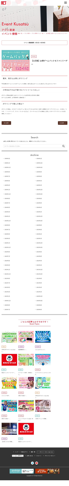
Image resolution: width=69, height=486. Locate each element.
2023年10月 (40, 220)
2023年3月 (7, 238)
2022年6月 (39, 256)
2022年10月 (40, 247)
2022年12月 (40, 243)
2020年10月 (40, 300)
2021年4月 (39, 287)
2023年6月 (39, 229)
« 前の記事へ (6, 123)
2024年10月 (40, 194)
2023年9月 (7, 225)
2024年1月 (7, 216)
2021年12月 (40, 269)
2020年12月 (40, 296)
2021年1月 (7, 296)
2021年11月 (8, 274)
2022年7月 (7, 256)
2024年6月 (39, 203)
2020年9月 (7, 305)
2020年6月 (39, 309)
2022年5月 (7, 260)
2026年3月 (7, 158)
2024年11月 (8, 194)
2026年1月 (7, 163)
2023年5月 (7, 234)
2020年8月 (39, 305)
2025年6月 (39, 176)
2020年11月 (8, 300)
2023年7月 (7, 229)
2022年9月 (7, 251)
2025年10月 (40, 167)
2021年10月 (40, 274)
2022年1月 (7, 269)
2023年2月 (39, 238)
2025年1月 (7, 189)
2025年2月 (39, 185)
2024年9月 (7, 198)
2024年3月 (7, 212)
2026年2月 (39, 158)
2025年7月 (7, 176)
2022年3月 (7, 265)
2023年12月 (40, 216)
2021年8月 (39, 278)
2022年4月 (39, 260)
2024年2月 (39, 212)
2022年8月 (39, 251)
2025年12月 (40, 163)
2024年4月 (39, 207)
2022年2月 (39, 265)
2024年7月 (7, 203)
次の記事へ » (62, 123)
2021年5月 (7, 287)
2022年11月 (8, 247)
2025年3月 (7, 185)
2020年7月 (7, 309)
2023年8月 (39, 225)
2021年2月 (39, 291)
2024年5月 (7, 207)
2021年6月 (39, 282)
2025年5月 (7, 181)
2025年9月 (7, 172)
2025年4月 (39, 181)
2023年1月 (7, 243)
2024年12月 (40, 189)
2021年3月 (7, 291)
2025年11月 (8, 167)
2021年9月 (7, 278)
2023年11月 (8, 220)
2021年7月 (7, 282)
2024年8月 (39, 198)
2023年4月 (39, 234)
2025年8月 (39, 172)
